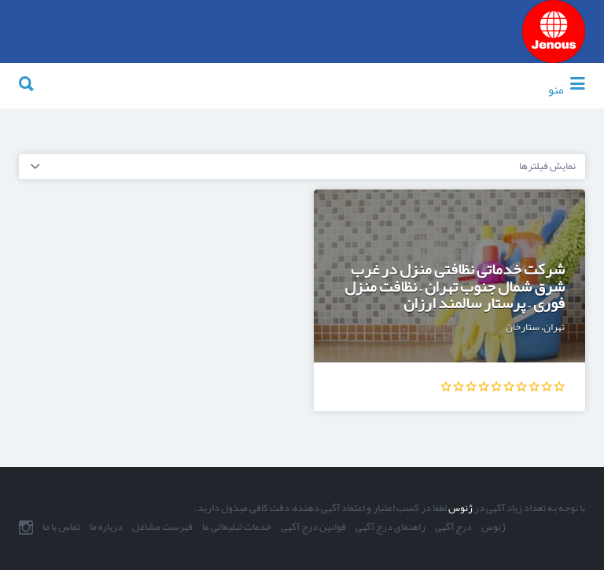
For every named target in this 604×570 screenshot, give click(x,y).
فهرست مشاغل (162, 527)
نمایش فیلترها (547, 166)
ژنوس (460, 508)
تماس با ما (61, 527)
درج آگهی (453, 527)
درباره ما (106, 527)
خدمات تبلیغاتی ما (236, 527)
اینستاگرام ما (26, 527)
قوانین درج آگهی (313, 527)
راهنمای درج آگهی (390, 527)
